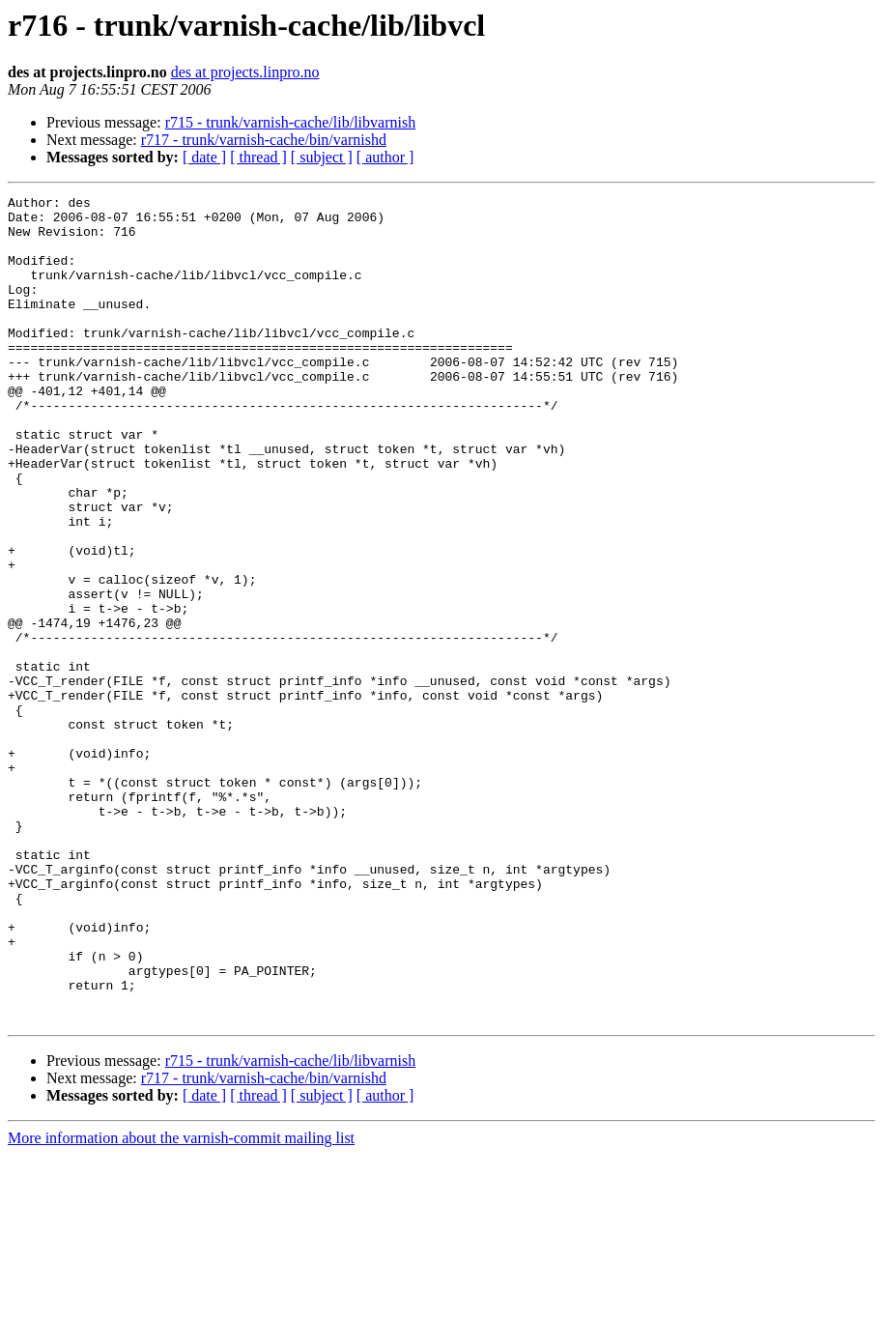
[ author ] (385, 157)
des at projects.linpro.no (245, 72)
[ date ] (204, 157)
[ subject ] (322, 157)
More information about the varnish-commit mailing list (181, 1303)
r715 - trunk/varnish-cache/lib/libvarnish (290, 122)
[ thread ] (258, 157)
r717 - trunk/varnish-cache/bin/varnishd (263, 139)
